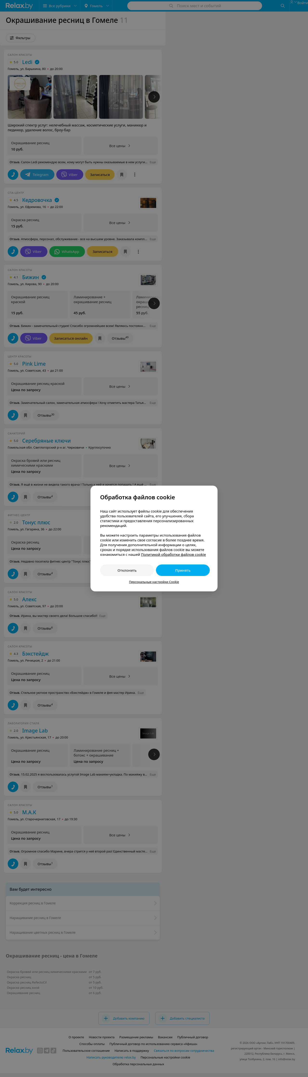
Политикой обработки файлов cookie (173, 554)
